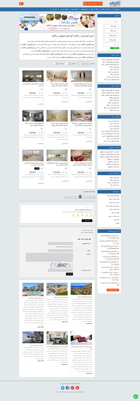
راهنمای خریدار (64, 9)
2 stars (86, 215)
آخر (65, 197)
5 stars (73, 215)
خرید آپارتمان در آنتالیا (113, 103)
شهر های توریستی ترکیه (113, 196)
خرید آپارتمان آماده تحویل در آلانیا (110, 65)
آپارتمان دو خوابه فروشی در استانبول (110, 154)
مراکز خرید (116, 220)
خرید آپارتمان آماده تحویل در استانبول (109, 157)
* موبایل (88, 251)
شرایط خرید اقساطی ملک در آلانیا (85, 297)
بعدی (69, 197)
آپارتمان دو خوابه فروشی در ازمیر (110, 136)
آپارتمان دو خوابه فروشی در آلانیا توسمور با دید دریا (33, 85)
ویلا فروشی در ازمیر (114, 126)
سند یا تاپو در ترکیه (114, 209)
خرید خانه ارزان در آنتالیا (113, 105)
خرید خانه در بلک (114, 185)
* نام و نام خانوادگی (85, 244)
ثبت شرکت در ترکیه (114, 216)
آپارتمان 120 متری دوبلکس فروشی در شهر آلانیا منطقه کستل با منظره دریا (82, 85)
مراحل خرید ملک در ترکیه (112, 206)
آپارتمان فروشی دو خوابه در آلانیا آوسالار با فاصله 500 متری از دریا (57, 164)
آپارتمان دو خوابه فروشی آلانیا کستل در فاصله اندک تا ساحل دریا (34, 164)
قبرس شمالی (83, 9)
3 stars (82, 215)
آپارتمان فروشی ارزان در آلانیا (111, 79)
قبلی (89, 197)
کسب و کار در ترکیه (114, 202)
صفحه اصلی (116, 9)
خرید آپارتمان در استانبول (112, 164)
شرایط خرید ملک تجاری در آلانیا (61, 297)
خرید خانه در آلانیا (114, 74)
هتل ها (117, 223)
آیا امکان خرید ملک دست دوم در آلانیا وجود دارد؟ (57, 347)
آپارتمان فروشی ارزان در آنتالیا (111, 108)
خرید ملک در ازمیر (114, 124)
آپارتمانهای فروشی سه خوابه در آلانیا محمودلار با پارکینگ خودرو (34, 124)
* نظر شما (88, 254)
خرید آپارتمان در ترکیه (113, 183)
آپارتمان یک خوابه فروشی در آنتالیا (110, 90)
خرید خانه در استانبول (113, 167)
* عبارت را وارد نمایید (86, 270)
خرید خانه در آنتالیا (114, 110)
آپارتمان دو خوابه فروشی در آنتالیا (110, 93)
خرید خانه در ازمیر (114, 129)
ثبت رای (87, 220)
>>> (73, 196)
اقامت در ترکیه (94, 9)
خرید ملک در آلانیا (114, 69)
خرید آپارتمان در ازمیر (113, 121)
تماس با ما (54, 9)
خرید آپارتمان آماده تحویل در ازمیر (110, 131)
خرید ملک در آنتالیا (114, 100)
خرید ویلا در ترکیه (114, 180)
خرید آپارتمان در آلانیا (113, 72)
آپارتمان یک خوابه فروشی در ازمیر (110, 134)
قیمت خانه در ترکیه (114, 199)
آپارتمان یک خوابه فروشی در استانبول (109, 152)
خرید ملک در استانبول (113, 162)
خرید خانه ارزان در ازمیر (113, 138)
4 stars (77, 215)
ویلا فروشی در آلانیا (114, 67)
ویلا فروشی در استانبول (113, 159)
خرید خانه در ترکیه (105, 9)
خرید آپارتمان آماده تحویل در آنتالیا (110, 95)
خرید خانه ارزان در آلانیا (113, 77)
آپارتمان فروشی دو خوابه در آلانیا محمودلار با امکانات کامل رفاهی (59, 124)
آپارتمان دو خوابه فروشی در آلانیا (111, 62)
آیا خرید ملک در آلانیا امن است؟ (37, 345)
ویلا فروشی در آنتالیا (114, 98)
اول (93, 197)
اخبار (66, 384)
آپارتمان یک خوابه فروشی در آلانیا (110, 60)
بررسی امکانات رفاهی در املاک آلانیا (36, 298)
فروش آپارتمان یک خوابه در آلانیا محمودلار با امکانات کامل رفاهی (59, 85)
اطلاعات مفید (74, 9)
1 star (91, 215)
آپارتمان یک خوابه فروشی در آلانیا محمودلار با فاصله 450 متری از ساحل (82, 164)
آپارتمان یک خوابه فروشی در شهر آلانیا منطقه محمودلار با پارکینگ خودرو (82, 124)
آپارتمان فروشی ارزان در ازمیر (111, 141)
